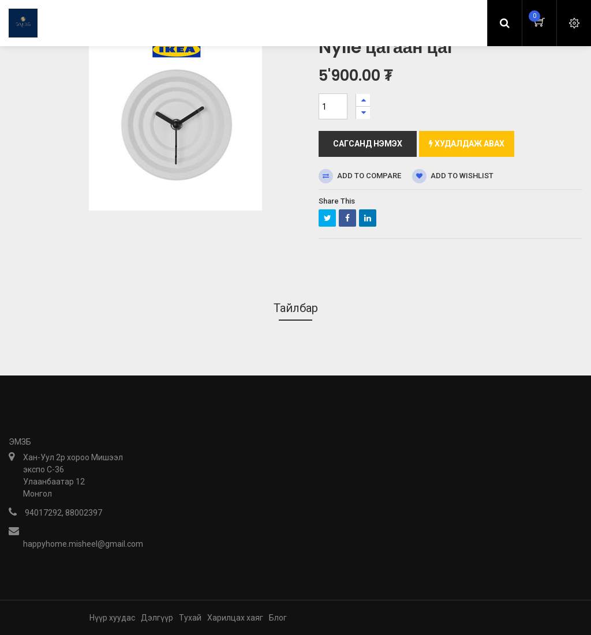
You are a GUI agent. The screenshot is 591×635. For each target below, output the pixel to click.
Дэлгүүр (157, 617)
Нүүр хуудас (112, 617)
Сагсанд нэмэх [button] (367, 143)
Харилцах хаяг (235, 617)
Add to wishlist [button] (452, 176)
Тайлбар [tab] (296, 308)
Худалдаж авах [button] (466, 143)
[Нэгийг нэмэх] (363, 100)
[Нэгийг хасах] (363, 113)
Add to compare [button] (360, 176)
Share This (337, 201)
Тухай (190, 617)
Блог (278, 617)
